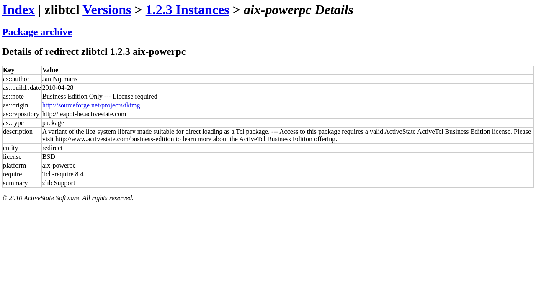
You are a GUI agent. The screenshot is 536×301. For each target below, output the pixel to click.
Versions (106, 9)
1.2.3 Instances (187, 9)
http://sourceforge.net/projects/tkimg (91, 105)
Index (18, 9)
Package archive (37, 31)
